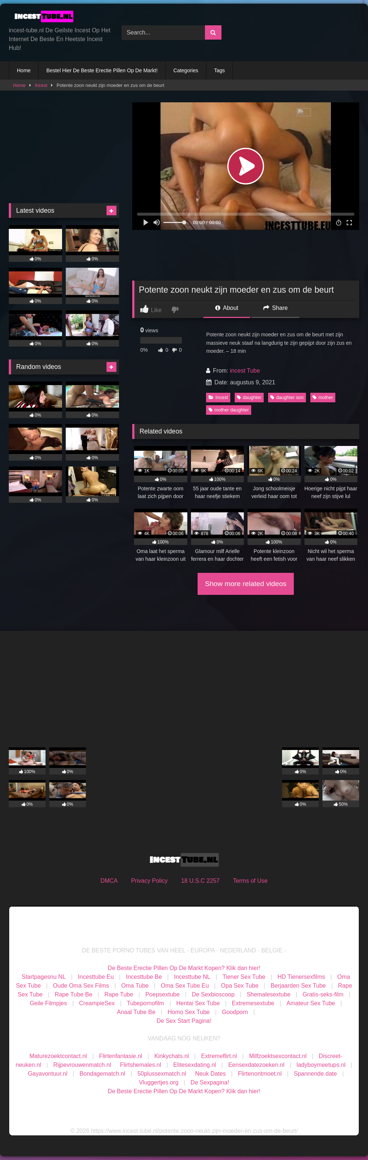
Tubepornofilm (145, 1003)
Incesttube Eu (96, 977)
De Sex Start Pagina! (183, 1021)
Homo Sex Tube (188, 1012)
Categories (185, 70)
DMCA (109, 881)
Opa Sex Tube (240, 985)
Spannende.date (315, 1074)
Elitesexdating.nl (194, 1065)
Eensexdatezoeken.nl (256, 1065)
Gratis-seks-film (323, 994)
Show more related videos (245, 584)
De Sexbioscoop (213, 994)
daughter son (287, 397)
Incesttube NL (192, 977)
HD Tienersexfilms (301, 977)
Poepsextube (162, 994)
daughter (249, 397)
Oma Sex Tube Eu (185, 985)
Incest (41, 85)
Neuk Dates (210, 1074)
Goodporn (235, 1012)
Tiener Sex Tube (244, 977)
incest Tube (245, 370)
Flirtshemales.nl (140, 1065)
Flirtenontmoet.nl (260, 1074)
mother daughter (229, 410)
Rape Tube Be (73, 994)
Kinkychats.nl (171, 1056)
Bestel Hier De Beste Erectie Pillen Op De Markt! (102, 70)
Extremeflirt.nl (219, 1056)
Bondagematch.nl (103, 1074)
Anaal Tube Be (137, 1012)
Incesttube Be (144, 977)
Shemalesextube (269, 994)
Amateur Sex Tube (310, 1003)
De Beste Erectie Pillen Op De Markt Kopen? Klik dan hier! (184, 968)
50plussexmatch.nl (161, 1074)
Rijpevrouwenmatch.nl (82, 1065)
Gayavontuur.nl (48, 1074)
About (226, 308)
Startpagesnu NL (44, 977)
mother (323, 397)
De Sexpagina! (210, 1082)
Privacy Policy (149, 881)
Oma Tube (135, 985)
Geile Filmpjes (48, 1003)
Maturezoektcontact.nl (58, 1056)
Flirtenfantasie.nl (120, 1056)
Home (23, 70)
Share (275, 308)
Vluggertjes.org (158, 1082)
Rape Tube (118, 994)
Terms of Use (250, 881)
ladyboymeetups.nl (320, 1065)
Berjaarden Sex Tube (298, 985)
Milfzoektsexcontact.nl (278, 1056)
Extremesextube (253, 1003)
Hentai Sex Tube (198, 1003)
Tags (219, 70)
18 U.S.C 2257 (200, 881)
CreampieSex (97, 1003)
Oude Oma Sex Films (81, 985)
